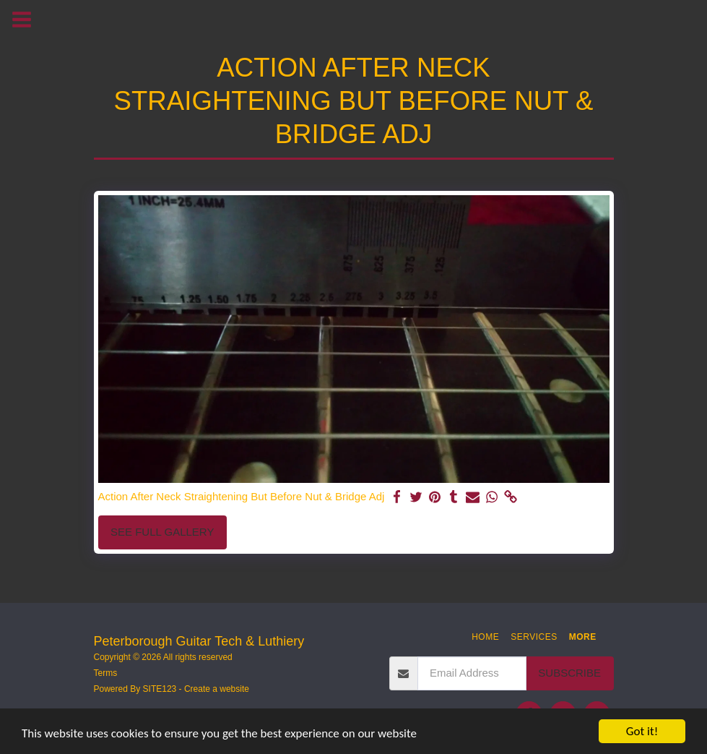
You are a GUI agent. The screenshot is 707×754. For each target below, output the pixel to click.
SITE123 (160, 689)
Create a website (216, 689)
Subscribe (569, 673)
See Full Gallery (162, 532)
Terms (106, 673)
